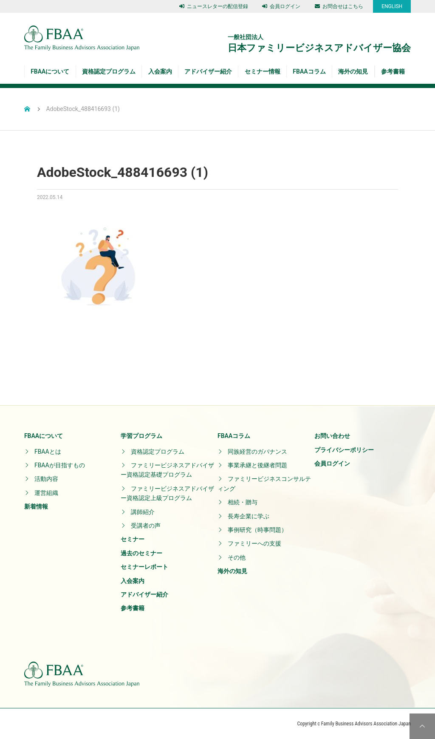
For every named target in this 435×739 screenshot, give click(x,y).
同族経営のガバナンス (257, 451)
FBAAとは (47, 451)
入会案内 (160, 71)
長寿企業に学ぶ (248, 516)
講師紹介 (143, 512)
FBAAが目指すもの (59, 465)
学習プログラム (141, 435)
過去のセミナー (141, 553)
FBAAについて (50, 71)
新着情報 (36, 506)
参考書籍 (393, 71)
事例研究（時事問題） (257, 529)
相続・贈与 (242, 502)
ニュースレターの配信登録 (213, 6)
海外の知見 (353, 71)
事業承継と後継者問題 (257, 465)
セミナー (132, 539)
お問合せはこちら (339, 6)
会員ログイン (281, 6)
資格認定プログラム (109, 71)
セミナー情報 (262, 71)
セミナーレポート (144, 566)
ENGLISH (391, 6)
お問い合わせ (332, 435)
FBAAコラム (309, 71)
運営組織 (46, 492)
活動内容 (46, 478)
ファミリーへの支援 (254, 543)
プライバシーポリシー (344, 449)
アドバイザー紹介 (208, 71)
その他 (237, 557)
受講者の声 (146, 525)
